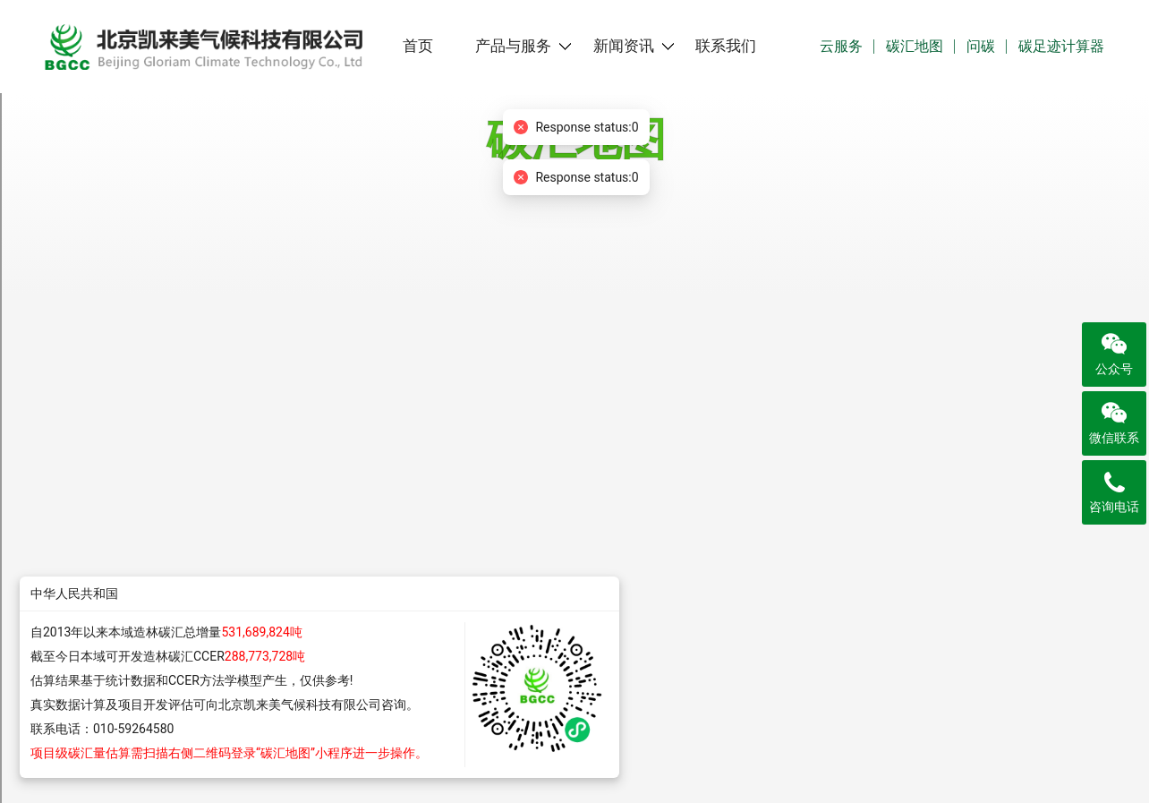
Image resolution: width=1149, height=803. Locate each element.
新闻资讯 (623, 46)
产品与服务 (513, 46)
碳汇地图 (914, 46)
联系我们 (725, 46)
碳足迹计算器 (1061, 46)
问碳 (980, 46)
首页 (418, 46)
